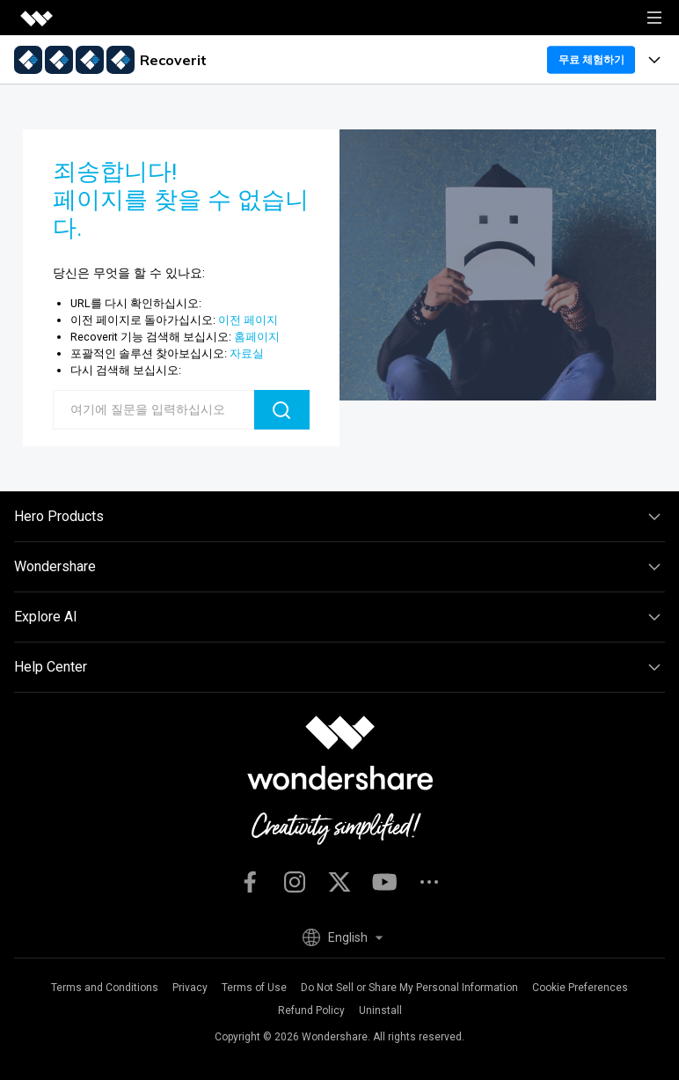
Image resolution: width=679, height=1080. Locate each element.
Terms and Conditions (104, 987)
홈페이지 (257, 336)
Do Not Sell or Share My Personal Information (409, 987)
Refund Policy (311, 1010)
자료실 (247, 353)
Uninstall (380, 1010)
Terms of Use (254, 987)
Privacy (190, 987)
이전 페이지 (248, 320)
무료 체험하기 (591, 59)
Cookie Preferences (580, 987)
